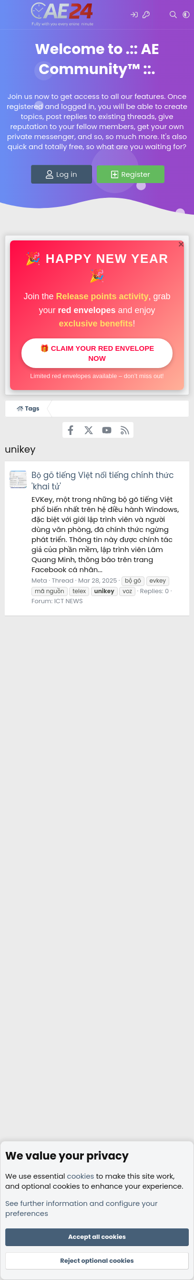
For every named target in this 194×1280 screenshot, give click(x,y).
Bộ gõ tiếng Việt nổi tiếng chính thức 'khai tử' (102, 480)
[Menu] (13, 14)
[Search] (173, 14)
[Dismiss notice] (180, 245)
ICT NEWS (68, 601)
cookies (80, 1176)
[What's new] (159, 14)
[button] (186, 14)
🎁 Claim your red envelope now (97, 353)
